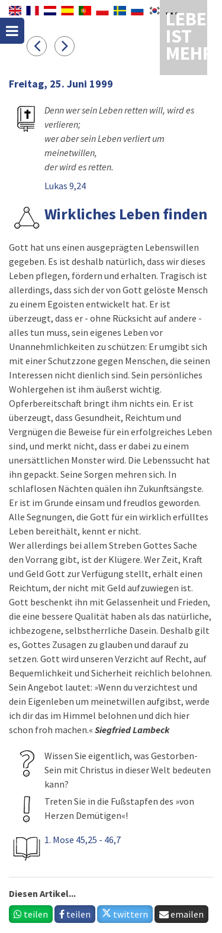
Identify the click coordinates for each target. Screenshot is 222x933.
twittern (125, 914)
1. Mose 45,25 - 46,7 (82, 839)
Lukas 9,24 (65, 186)
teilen (31, 914)
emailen (181, 914)
